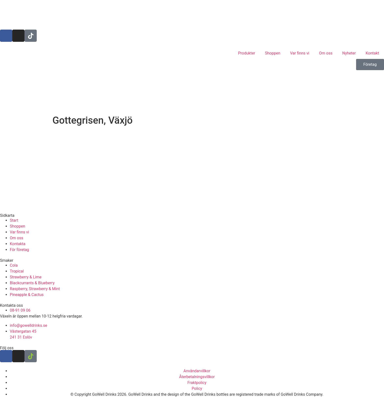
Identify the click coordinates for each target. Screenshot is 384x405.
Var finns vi (299, 53)
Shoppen (272, 53)
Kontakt (372, 53)
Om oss (326, 53)
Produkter (246, 53)
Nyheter (349, 53)
